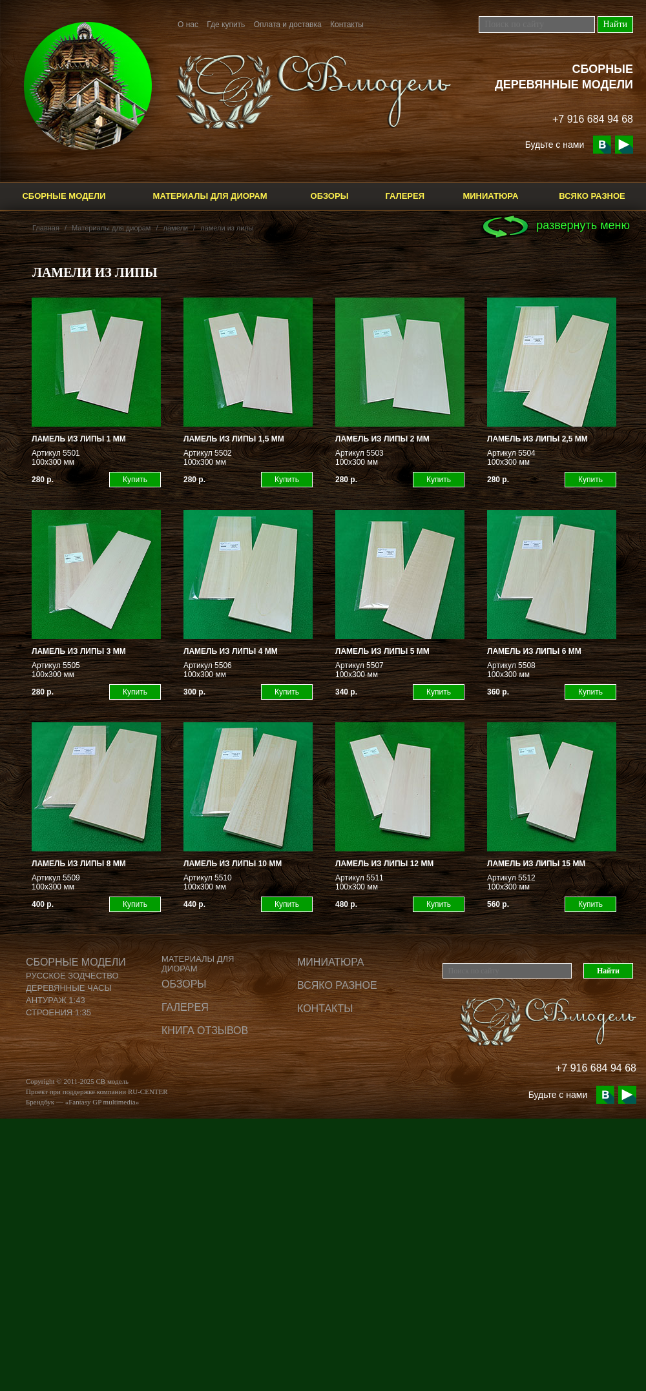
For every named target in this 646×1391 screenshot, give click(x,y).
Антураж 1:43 (55, 1000)
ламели (175, 228)
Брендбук (40, 1102)
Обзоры (330, 196)
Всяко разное (592, 196)
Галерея (404, 196)
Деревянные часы (69, 988)
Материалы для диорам (210, 196)
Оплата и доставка (288, 24)
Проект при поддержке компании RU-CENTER (97, 1091)
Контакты (347, 24)
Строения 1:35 (58, 1012)
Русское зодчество (72, 975)
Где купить (226, 24)
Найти (615, 24)
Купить (135, 479)
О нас (188, 24)
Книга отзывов (205, 1030)
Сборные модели (63, 196)
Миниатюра (490, 196)
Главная (45, 228)
